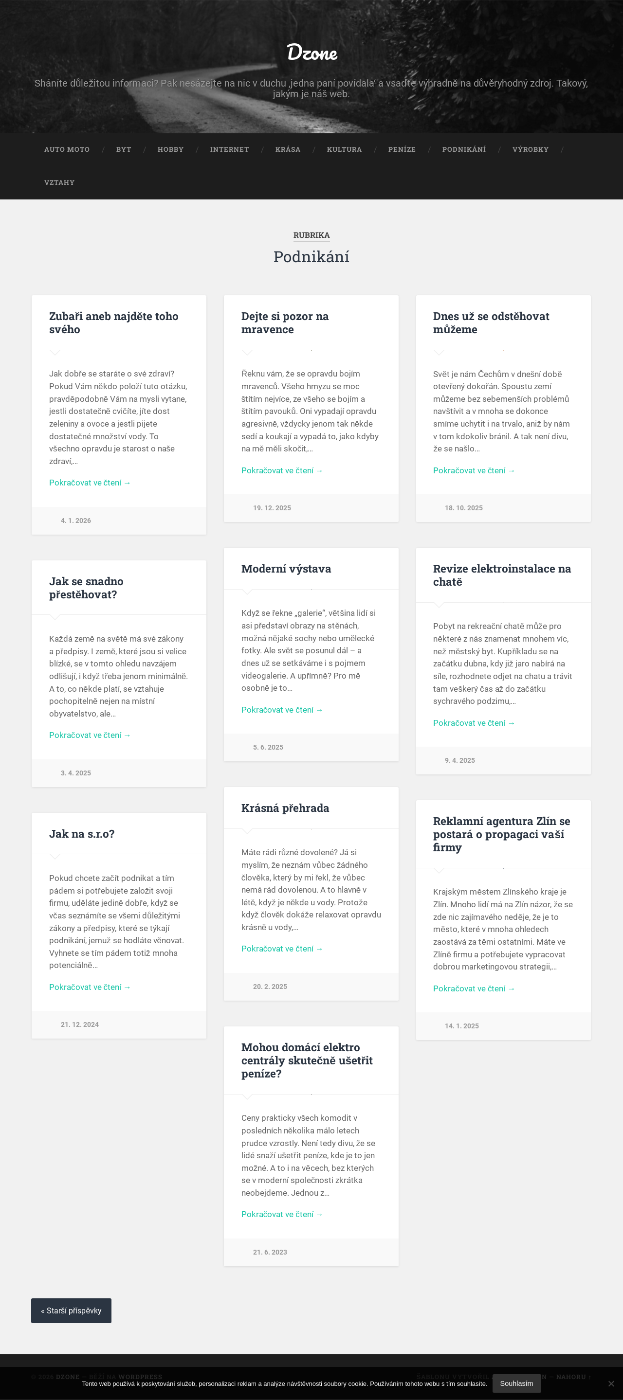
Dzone (311, 51)
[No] (611, 1383)
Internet (229, 149)
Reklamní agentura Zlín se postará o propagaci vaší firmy (501, 834)
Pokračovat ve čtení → (90, 483)
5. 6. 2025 (268, 748)
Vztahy (59, 182)
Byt (123, 149)
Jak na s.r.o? (81, 833)
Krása (288, 149)
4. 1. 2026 (76, 521)
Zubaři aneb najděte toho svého (114, 323)
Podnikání (464, 149)
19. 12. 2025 (272, 508)
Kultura (344, 149)
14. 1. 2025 (462, 1027)
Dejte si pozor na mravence (285, 323)
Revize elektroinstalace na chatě (502, 575)
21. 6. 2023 (270, 1253)
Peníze (402, 149)
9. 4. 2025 (460, 761)
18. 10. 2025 (464, 508)
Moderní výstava (286, 568)
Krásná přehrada (285, 808)
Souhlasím (516, 1383)
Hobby (171, 149)
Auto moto (67, 149)
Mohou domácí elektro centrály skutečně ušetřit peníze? (307, 1060)
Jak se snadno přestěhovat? (86, 588)
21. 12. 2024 (80, 1026)
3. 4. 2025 (76, 774)
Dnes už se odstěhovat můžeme (491, 323)
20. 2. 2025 (270, 987)
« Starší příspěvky (71, 1311)
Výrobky (531, 149)
